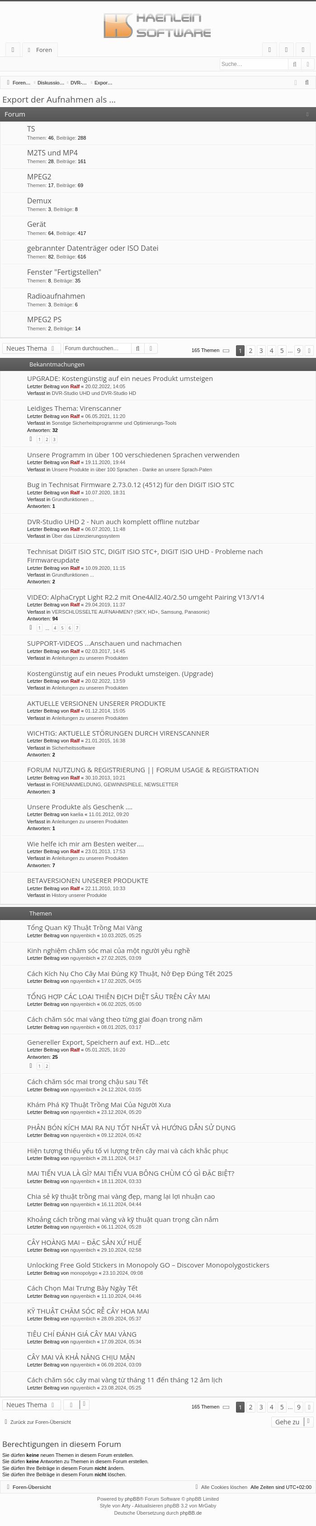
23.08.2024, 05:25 (121, 1388)
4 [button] (272, 351)
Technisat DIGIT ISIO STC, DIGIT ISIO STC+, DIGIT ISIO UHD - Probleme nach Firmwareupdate (145, 556)
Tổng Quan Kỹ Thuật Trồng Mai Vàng (84, 927)
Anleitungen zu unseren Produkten (90, 658)
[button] (226, 351)
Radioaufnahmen (56, 296)
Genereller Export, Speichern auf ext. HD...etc (98, 1042)
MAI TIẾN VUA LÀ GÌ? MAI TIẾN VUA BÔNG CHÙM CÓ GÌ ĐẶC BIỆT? (130, 1173)
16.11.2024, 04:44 (121, 1204)
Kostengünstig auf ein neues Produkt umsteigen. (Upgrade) (120, 673)
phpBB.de (191, 1513)
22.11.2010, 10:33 (105, 889)
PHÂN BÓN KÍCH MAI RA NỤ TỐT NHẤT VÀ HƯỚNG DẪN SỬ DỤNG (131, 1127)
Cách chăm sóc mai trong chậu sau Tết (87, 1081)
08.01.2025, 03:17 (121, 1027)
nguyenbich (82, 936)
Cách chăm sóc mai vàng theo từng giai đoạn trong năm (115, 1019)
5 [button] (282, 351)
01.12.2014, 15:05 (105, 711)
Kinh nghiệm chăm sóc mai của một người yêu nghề (108, 950)
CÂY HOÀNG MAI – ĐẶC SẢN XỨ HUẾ (84, 1242)
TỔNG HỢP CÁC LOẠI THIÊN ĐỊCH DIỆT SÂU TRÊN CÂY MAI (118, 996)
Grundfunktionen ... (73, 499)
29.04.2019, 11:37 (105, 605)
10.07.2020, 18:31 (105, 493)
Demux (39, 201)
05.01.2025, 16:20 (105, 1050)
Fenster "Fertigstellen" (64, 272)
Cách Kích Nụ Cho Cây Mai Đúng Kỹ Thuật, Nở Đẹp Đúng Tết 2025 (129, 973)
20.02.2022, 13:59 (105, 681)
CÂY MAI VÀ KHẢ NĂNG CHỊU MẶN (81, 1357)
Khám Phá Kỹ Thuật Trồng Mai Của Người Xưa (99, 1104)
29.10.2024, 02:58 (121, 1250)
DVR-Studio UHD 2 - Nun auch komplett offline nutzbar (113, 521)
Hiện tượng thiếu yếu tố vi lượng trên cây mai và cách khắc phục (127, 1150)
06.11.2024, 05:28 (121, 1227)
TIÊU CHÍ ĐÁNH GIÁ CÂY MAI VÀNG (82, 1334)
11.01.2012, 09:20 (109, 814)
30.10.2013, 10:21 (105, 778)
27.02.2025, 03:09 (121, 958)
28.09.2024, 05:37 (121, 1319)
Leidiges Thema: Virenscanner (74, 408)
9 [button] (299, 351)
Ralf (75, 387)
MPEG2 (39, 177)
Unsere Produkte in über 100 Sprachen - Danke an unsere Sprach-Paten (132, 470)
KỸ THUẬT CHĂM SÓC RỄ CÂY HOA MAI (88, 1311)
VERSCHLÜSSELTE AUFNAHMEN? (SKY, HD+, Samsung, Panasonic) (130, 612)
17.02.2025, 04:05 (121, 981)
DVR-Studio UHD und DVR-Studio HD (94, 393)
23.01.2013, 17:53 (105, 852)
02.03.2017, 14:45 (105, 651)
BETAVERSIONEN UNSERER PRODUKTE (87, 880)
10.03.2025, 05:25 (121, 936)
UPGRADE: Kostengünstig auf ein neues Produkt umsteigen (120, 378)
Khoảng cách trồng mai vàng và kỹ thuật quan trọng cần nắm (122, 1219)
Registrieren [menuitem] (305, 51)
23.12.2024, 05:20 (121, 1112)
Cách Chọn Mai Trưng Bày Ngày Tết (82, 1288)
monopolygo (83, 1273)
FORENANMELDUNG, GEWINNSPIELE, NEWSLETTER (115, 785)
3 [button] (261, 351)
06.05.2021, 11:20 (105, 416)
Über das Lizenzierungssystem (85, 536)
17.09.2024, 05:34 (121, 1342)
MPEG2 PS (44, 320)
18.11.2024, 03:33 (121, 1181)
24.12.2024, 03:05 (121, 1090)
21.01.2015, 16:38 (105, 741)
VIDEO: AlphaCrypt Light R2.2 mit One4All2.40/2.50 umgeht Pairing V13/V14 (145, 597)
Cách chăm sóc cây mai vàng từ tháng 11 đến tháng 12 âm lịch (124, 1380)
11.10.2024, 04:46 (121, 1296)
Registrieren (62, 64)
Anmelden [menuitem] (288, 51)
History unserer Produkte (79, 895)
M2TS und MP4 (52, 153)
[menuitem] (270, 50)
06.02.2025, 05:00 (121, 1004)
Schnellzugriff (14, 51)
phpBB (132, 1499)
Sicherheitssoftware (73, 748)
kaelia (76, 814)
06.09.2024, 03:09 (121, 1365)
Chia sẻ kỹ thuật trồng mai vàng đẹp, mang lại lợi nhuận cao (121, 1196)
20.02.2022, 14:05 (105, 387)
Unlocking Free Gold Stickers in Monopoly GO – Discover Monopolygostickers (148, 1265)
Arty (126, 1506)
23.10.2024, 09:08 (123, 1273)
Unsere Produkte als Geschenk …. (79, 807)
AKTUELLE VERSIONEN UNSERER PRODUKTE (96, 703)
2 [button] (251, 351)
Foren (44, 50)
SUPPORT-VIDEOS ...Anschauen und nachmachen (104, 643)
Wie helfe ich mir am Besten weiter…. (85, 844)
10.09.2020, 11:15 (105, 568)
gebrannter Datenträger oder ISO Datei (93, 249)
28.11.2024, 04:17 (121, 1158)
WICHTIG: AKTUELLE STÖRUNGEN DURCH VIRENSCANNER (118, 733)
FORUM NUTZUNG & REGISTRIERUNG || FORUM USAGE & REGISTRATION (143, 770)
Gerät (36, 225)
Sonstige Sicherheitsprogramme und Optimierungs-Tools (114, 423)
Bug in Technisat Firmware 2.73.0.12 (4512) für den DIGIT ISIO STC (130, 484)
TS (31, 129)
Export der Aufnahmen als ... (59, 100)
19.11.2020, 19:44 (105, 462)
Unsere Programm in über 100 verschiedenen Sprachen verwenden (133, 455)
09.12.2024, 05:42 (121, 1135)
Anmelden (22, 64)
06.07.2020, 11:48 (105, 529)
